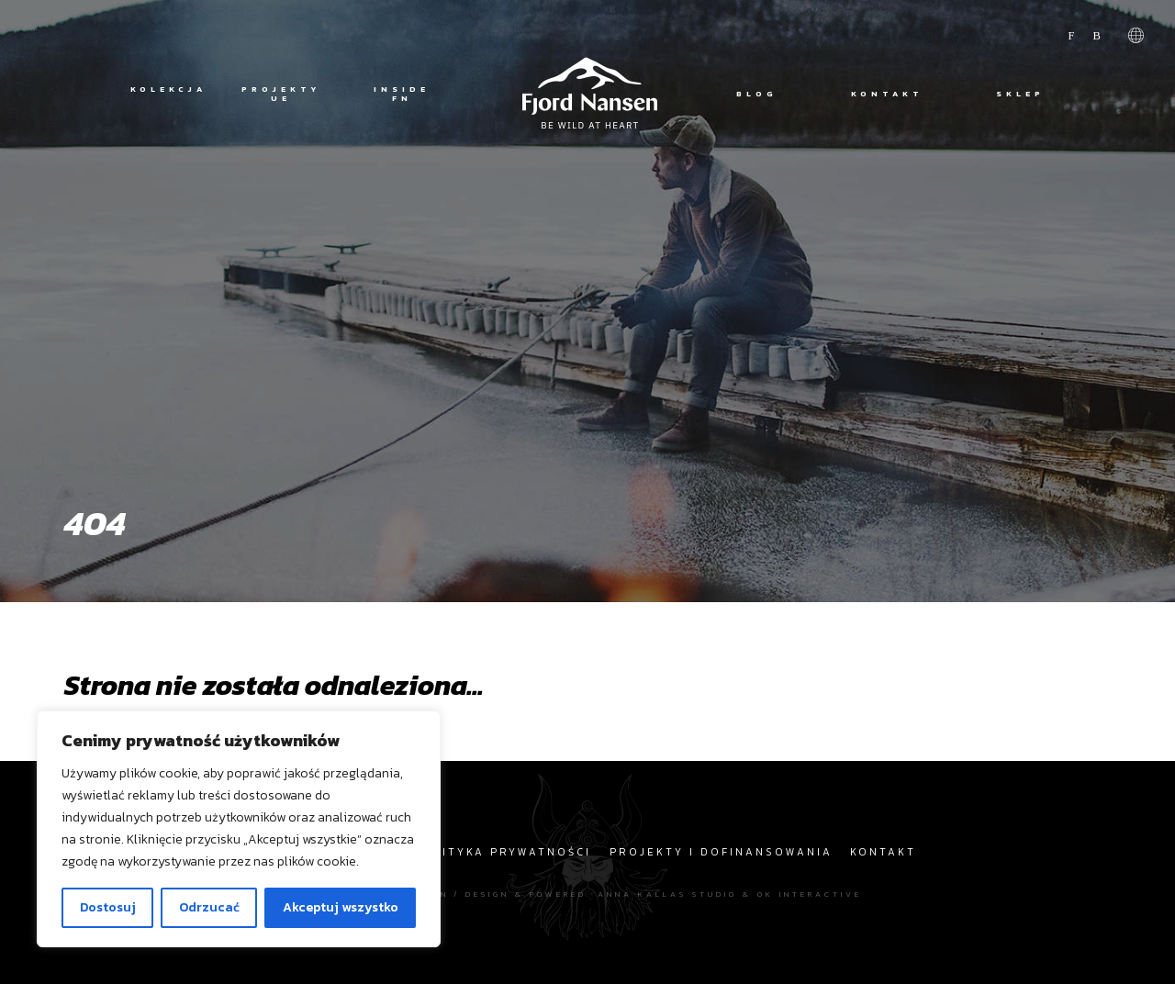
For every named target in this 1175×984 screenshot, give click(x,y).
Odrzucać (209, 907)
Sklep (1020, 94)
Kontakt (887, 94)
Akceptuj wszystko (340, 907)
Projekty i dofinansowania (721, 851)
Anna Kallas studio (667, 894)
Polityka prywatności (502, 851)
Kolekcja (166, 89)
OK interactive (809, 894)
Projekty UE (280, 94)
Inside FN (402, 94)
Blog (757, 94)
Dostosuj (108, 907)
